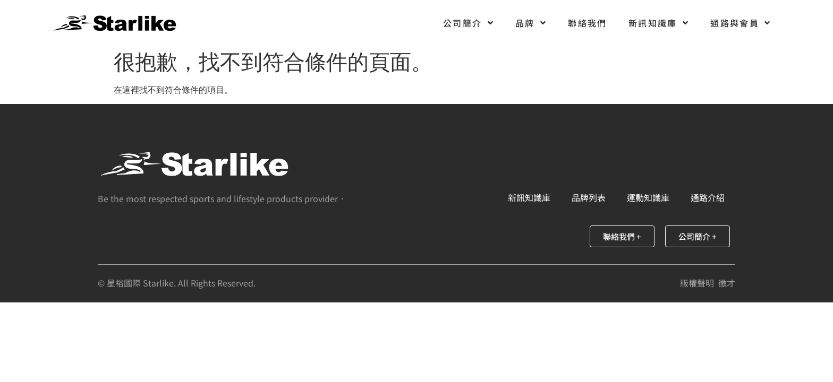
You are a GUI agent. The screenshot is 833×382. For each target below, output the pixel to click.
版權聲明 (697, 282)
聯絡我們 (587, 22)
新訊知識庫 (658, 22)
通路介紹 (708, 197)
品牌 (531, 22)
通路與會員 (740, 22)
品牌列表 (589, 197)
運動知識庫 (648, 197)
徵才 (726, 282)
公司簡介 (468, 22)
